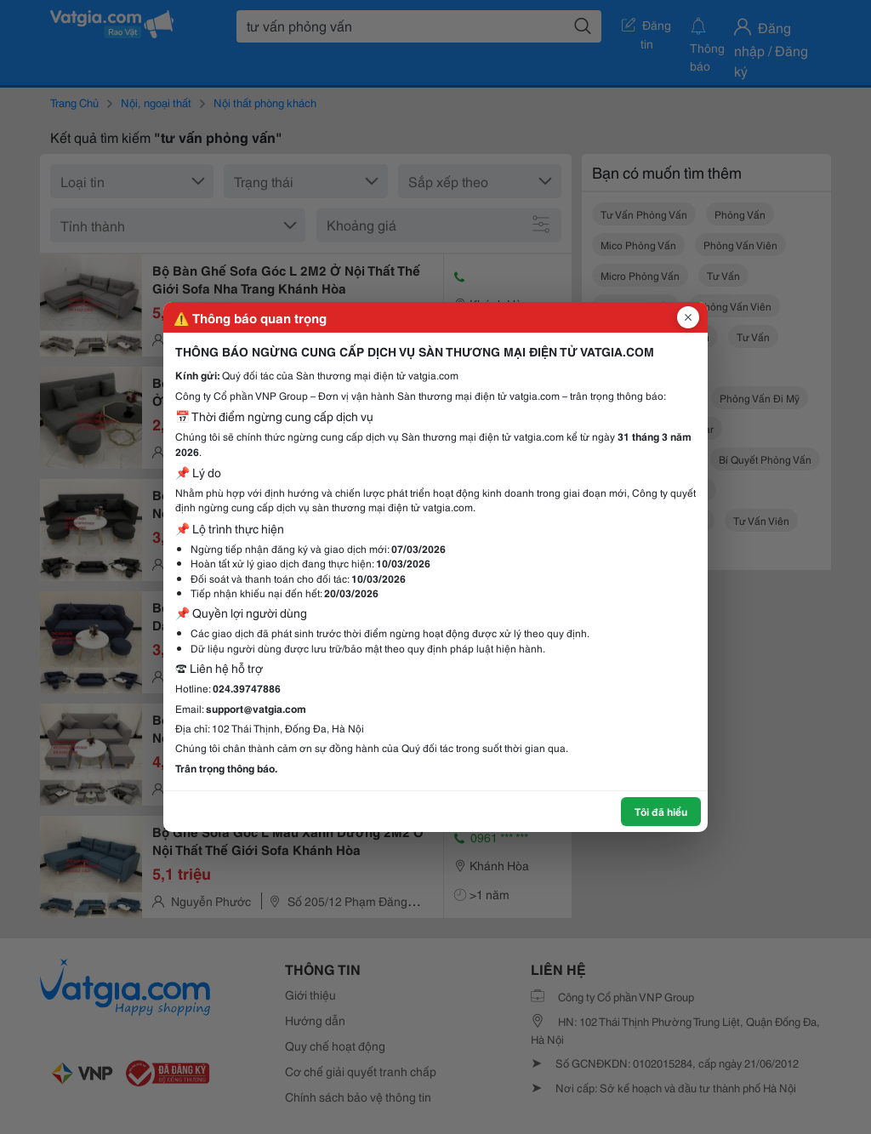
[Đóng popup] (688, 317)
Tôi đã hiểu (661, 811)
